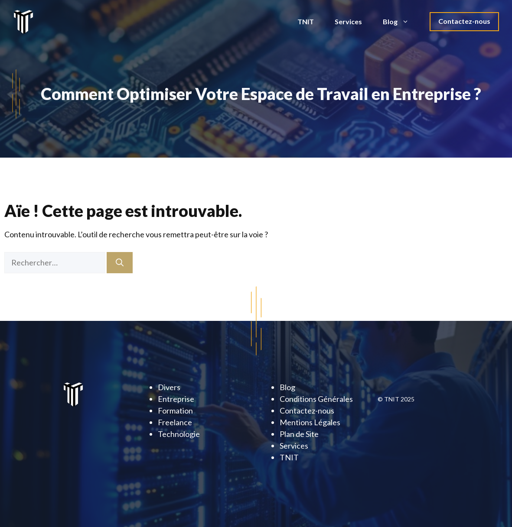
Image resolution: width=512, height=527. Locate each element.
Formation (175, 410)
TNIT (305, 21)
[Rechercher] (120, 262)
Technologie (179, 434)
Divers (169, 387)
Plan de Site (299, 434)
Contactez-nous (464, 21)
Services (348, 21)
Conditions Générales (316, 399)
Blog (401, 22)
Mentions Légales (310, 422)
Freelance (175, 422)
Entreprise (176, 399)
